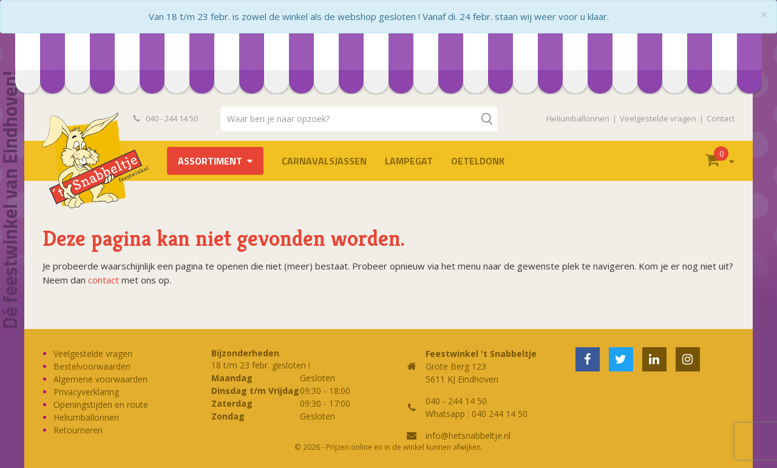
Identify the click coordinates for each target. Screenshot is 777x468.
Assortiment (210, 161)
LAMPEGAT (409, 161)
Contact (721, 118)
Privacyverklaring (86, 392)
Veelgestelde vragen (658, 118)
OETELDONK (477, 161)
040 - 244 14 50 (166, 118)
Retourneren (78, 430)
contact (103, 280)
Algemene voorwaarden (100, 379)
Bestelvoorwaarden (92, 366)
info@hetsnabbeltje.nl (468, 435)
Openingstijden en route (100, 404)
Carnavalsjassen (324, 161)
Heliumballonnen (577, 118)
